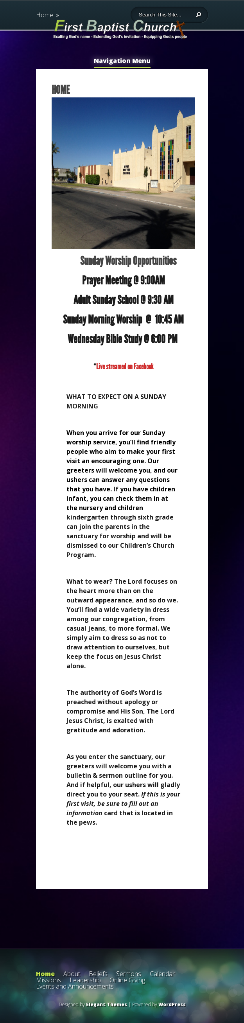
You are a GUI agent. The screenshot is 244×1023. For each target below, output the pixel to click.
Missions (48, 980)
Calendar (162, 973)
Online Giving (127, 980)
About (71, 973)
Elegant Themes (106, 1004)
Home (45, 973)
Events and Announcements (75, 986)
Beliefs (98, 973)
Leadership (85, 980)
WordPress (172, 1004)
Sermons (128, 973)
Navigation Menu (122, 61)
